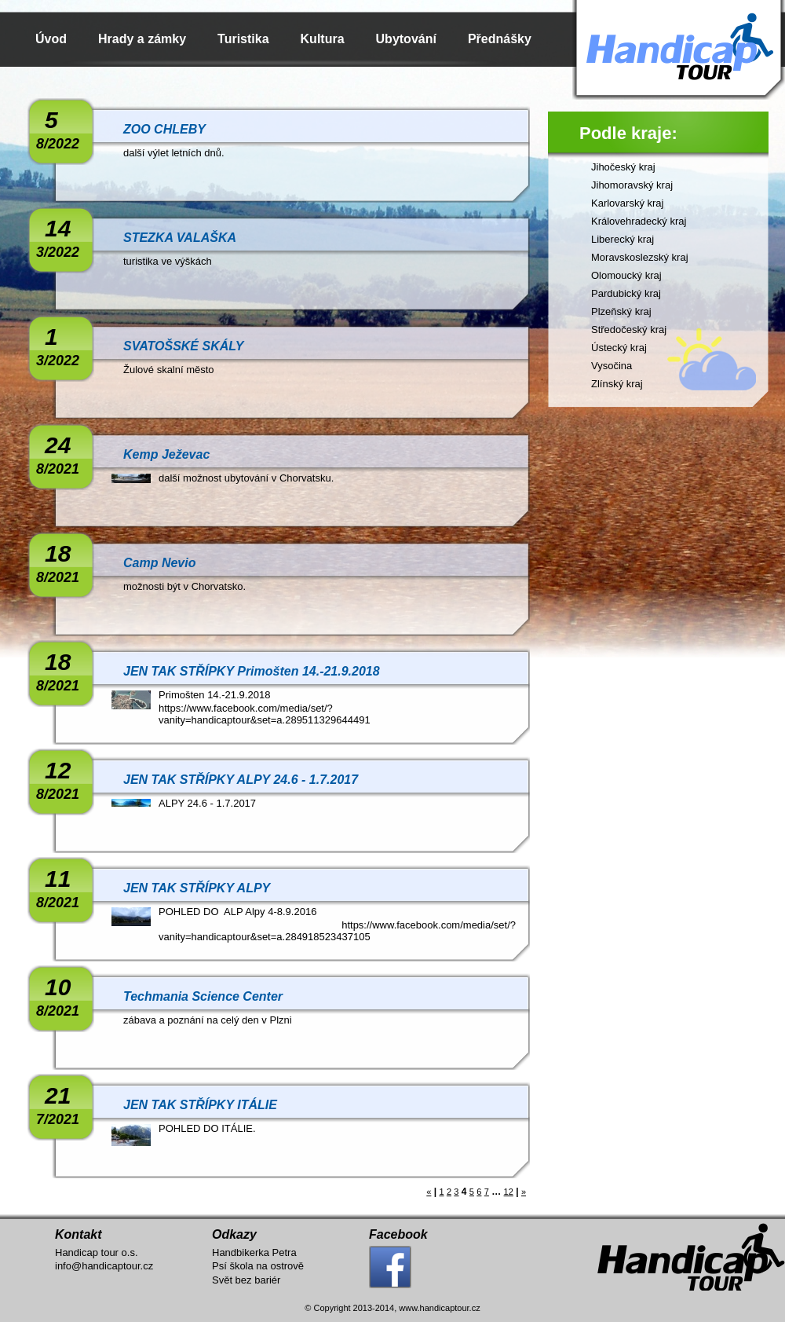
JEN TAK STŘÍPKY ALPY (196, 888)
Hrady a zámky (142, 39)
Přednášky (499, 39)
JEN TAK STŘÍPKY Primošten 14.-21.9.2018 (251, 671)
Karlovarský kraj (627, 203)
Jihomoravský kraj (632, 185)
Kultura (323, 39)
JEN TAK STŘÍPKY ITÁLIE (200, 1104)
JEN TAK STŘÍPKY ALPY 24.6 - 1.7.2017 (240, 779)
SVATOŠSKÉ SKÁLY (183, 346)
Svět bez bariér (246, 1280)
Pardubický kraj (626, 293)
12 (508, 1191)
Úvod (51, 39)
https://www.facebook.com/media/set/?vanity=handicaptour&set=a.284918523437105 (337, 931)
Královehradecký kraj (638, 221)
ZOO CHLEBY (164, 129)
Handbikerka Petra (254, 1252)
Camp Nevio (159, 562)
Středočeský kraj (628, 329)
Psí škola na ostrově (258, 1266)
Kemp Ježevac (166, 454)
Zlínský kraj (617, 384)
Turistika (243, 39)
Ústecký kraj (619, 347)
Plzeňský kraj (621, 311)
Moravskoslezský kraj (639, 257)
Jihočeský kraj (623, 167)
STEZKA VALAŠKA (179, 237)
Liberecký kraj (622, 239)
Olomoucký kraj (626, 275)
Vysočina (611, 366)
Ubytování (406, 39)
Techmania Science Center (203, 996)
